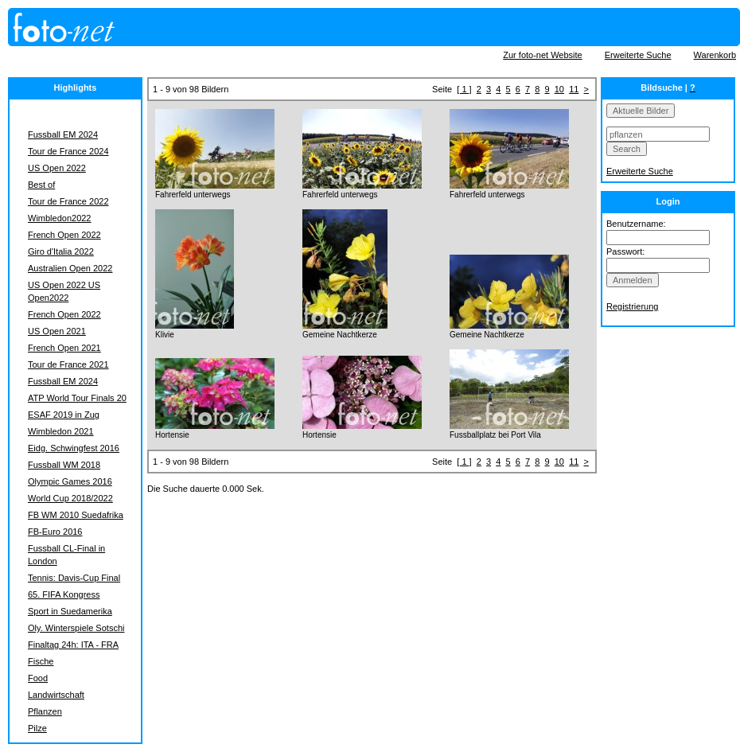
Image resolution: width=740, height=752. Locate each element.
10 (559, 89)
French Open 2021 (64, 348)
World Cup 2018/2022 (70, 498)
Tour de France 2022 (68, 201)
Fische (40, 661)
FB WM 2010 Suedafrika (75, 515)
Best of (41, 184)
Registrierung (632, 306)
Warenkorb (715, 55)
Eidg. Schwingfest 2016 (73, 448)
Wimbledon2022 (60, 218)
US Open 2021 (57, 331)
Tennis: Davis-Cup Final (74, 578)
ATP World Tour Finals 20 (77, 398)
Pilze (37, 728)
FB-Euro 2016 (55, 531)
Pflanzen (45, 711)
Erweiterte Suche (638, 55)
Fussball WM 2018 (64, 465)
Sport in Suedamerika (70, 611)
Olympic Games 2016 (70, 481)
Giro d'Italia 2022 (61, 251)
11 (573, 89)
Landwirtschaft (56, 694)
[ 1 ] (464, 89)
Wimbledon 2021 (61, 431)
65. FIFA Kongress (64, 594)
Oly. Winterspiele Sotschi (76, 628)
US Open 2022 (57, 168)
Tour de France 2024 (68, 151)
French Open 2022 (64, 235)
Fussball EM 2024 (63, 134)
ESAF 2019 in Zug (63, 414)
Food (38, 678)
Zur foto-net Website (542, 55)
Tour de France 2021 (68, 364)
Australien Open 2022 (70, 268)
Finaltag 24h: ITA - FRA (73, 644)
